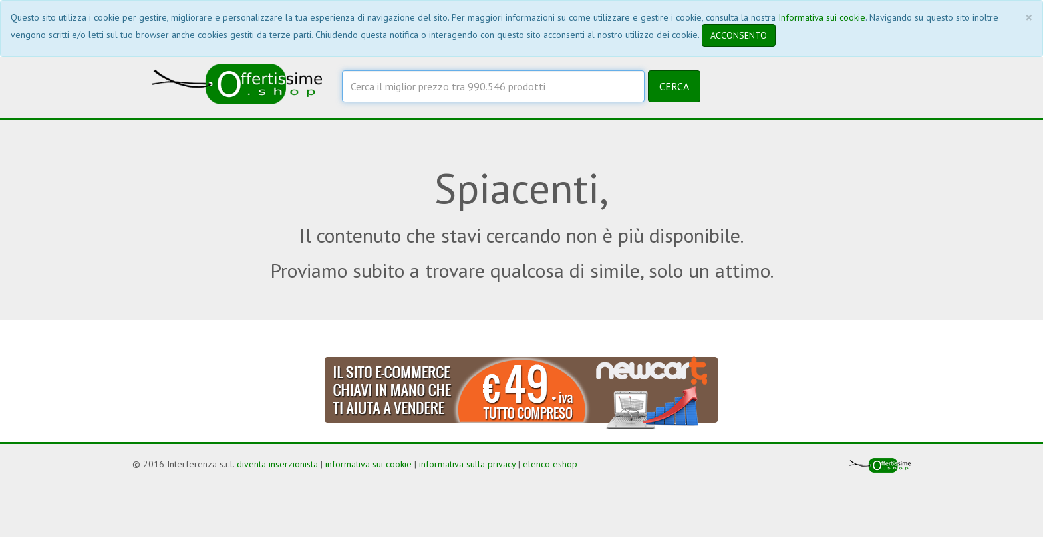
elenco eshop (550, 464)
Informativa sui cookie (821, 17)
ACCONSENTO (738, 35)
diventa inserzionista (277, 464)
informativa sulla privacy (467, 464)
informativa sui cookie (368, 464)
